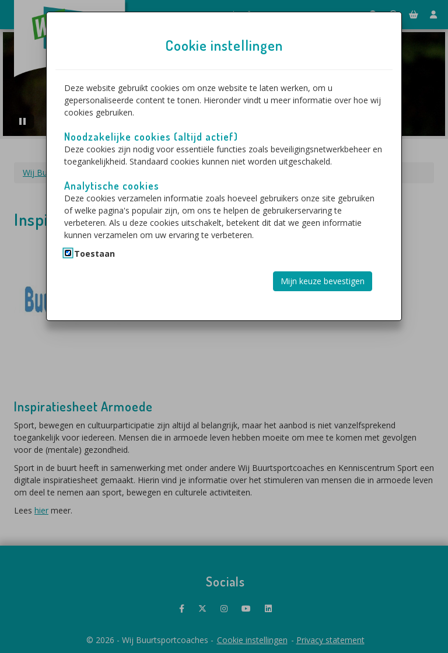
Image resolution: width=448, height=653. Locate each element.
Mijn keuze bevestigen (323, 281)
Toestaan (94, 253)
